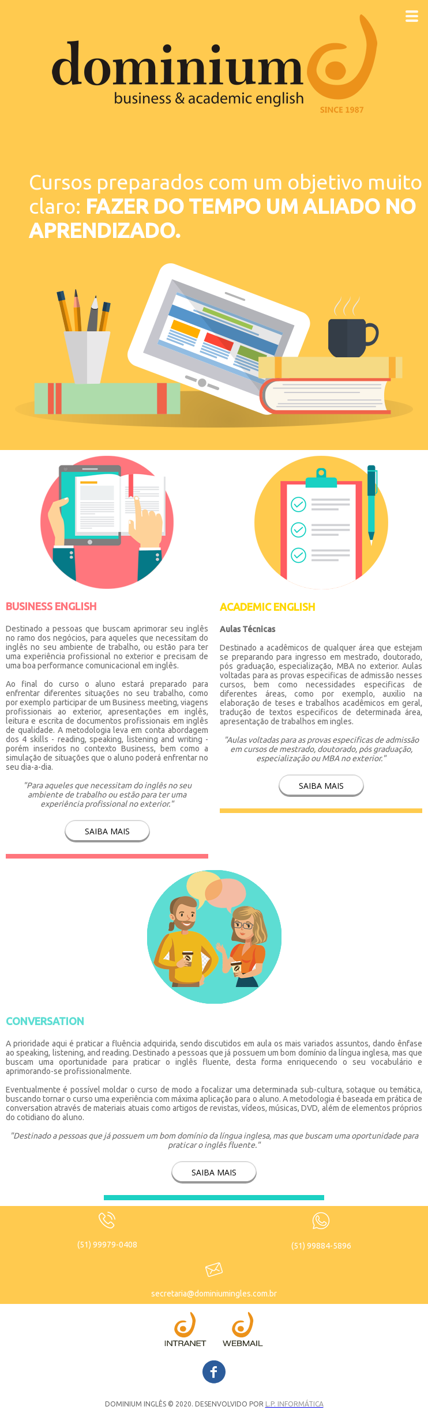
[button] (107, 831)
